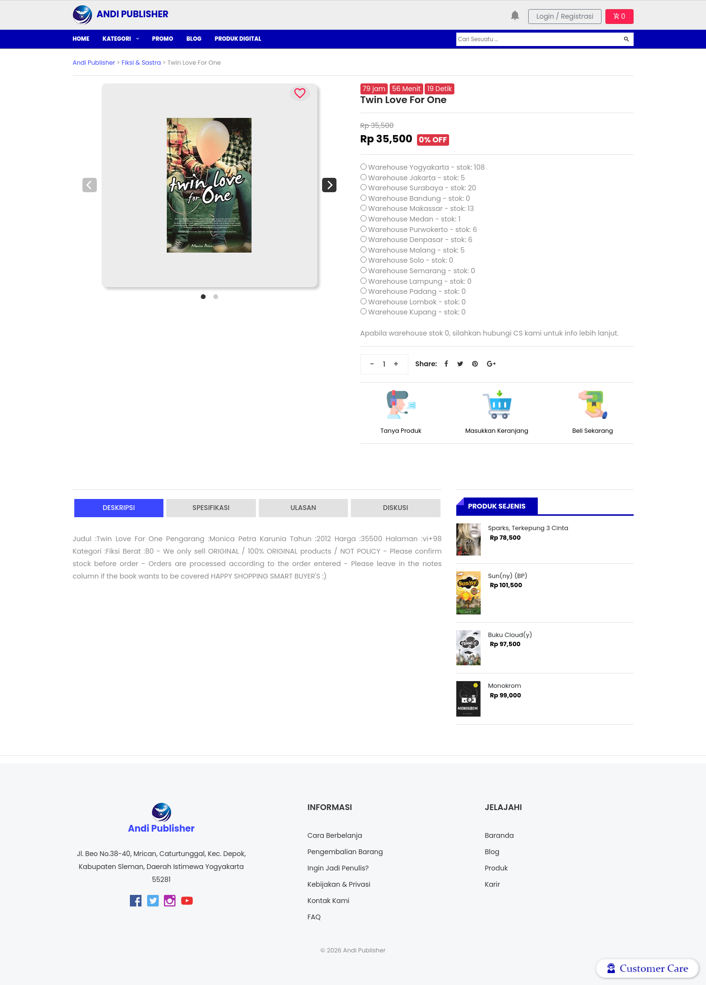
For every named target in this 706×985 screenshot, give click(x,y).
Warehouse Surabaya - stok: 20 (422, 188)
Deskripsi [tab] (119, 508)
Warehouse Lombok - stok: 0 (417, 302)
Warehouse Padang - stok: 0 (416, 291)
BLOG (193, 39)
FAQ (314, 917)
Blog (492, 852)
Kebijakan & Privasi (339, 884)
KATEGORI (121, 39)
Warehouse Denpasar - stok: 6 (420, 239)
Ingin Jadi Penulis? (338, 868)
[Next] (329, 185)
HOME (81, 39)
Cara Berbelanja (335, 835)
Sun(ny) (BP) (507, 575)
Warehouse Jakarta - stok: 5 (416, 178)
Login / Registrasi (564, 16)
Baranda (499, 835)
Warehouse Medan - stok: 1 (414, 219)
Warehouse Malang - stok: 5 (416, 250)
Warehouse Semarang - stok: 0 (421, 271)
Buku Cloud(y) (510, 634)
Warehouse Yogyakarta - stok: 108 (426, 167)
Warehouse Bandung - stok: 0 (419, 198)
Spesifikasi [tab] (211, 508)
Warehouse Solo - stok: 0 (410, 260)
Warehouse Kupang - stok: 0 (416, 312)
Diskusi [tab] (395, 508)
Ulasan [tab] (303, 508)
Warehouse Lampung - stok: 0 (420, 281)
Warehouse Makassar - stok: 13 (421, 208)
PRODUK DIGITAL (238, 39)
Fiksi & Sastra (141, 62)
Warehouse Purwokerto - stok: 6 (422, 229)
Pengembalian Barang (345, 852)
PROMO (162, 39)
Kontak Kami (329, 900)
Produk (496, 868)
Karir (492, 884)
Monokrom (504, 685)
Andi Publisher (94, 62)
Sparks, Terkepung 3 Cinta (528, 528)
